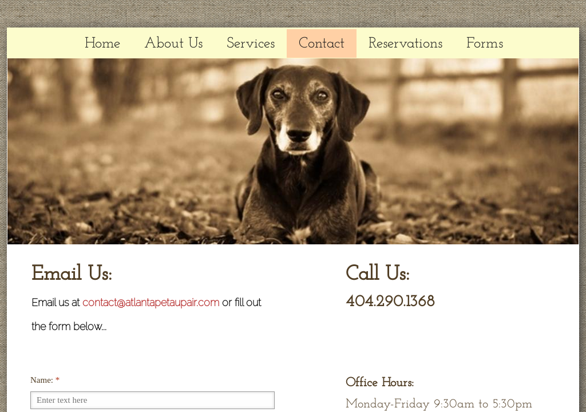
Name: (45, 380)
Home (102, 44)
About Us (173, 44)
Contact (322, 44)
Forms (484, 44)
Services (251, 44)
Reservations (405, 44)
